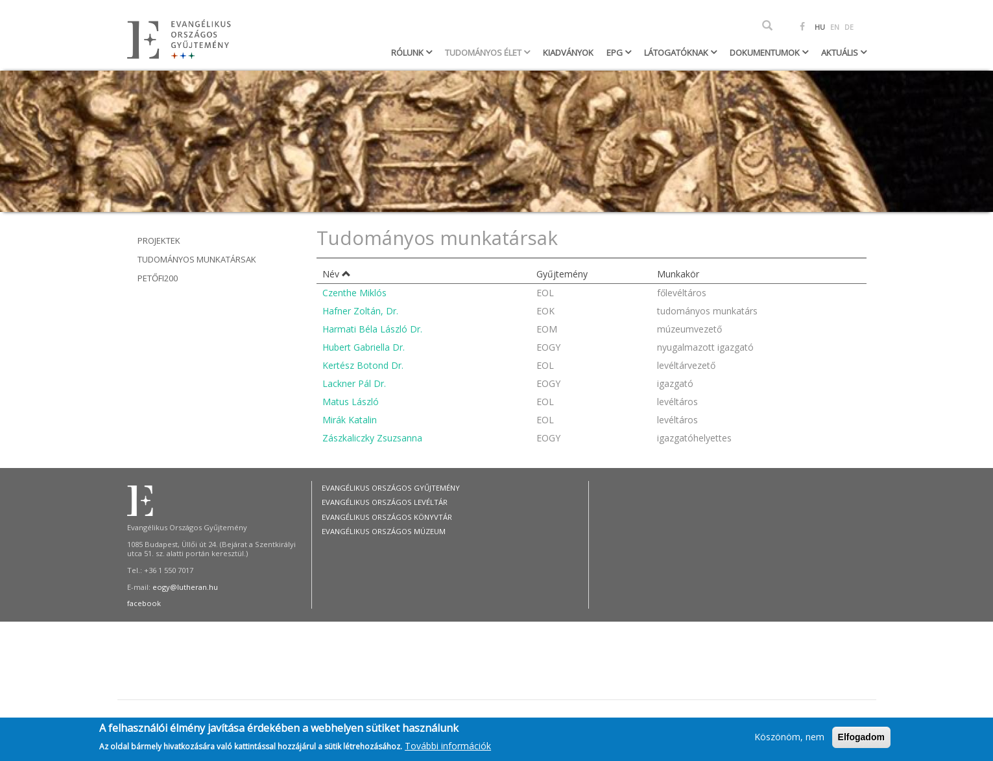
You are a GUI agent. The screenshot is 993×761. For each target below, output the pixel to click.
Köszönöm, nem (789, 738)
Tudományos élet (484, 52)
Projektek (159, 240)
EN (834, 27)
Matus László (350, 401)
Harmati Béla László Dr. (372, 329)
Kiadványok (568, 52)
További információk (448, 748)
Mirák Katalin (349, 420)
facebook (144, 603)
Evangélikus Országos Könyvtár (387, 517)
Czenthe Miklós (354, 293)
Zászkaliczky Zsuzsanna (372, 438)
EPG (615, 52)
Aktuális (840, 52)
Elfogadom (861, 739)
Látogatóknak (677, 52)
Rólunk (408, 52)
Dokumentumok (766, 52)
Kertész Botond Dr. (362, 365)
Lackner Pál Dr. (354, 383)
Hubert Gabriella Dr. (363, 347)
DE (849, 27)
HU (820, 27)
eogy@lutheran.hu (185, 587)
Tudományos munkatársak (197, 259)
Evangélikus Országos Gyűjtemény (391, 488)
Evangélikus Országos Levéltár (385, 502)
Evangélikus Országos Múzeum (384, 531)
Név (336, 274)
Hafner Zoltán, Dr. (360, 311)
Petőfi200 (158, 278)
